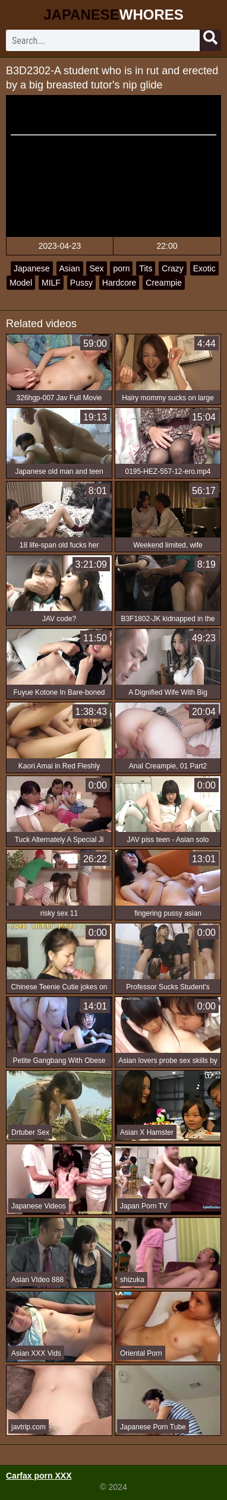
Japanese (32, 268)
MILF (51, 282)
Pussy (81, 282)
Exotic (204, 268)
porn (121, 268)
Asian (69, 268)
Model (21, 282)
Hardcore (119, 282)
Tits (145, 268)
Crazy (173, 268)
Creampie (164, 282)
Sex (96, 268)
